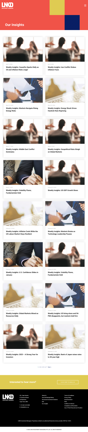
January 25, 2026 (52, 269)
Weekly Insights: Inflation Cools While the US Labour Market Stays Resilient (22, 232)
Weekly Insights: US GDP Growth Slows (63, 190)
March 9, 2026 (51, 146)
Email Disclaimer (68, 399)
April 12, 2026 (9, 64)
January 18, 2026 (10, 310)
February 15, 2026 (10, 228)
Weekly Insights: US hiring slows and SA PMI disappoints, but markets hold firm (63, 314)
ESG (43, 401)
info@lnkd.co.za (25, 407)
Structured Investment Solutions (50, 399)
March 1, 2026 (9, 187)
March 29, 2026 (9, 105)
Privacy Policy (67, 397)
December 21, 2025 (52, 351)
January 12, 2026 (52, 310)
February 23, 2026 (52, 187)
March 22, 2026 (51, 105)
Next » (49, 367)
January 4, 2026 (10, 351)
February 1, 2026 (10, 269)
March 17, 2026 (9, 146)
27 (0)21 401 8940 (25, 405)
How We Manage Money (48, 397)
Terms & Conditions (69, 395)
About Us (44, 395)
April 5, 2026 (51, 64)
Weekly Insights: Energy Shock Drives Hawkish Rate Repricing (62, 109)
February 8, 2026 (52, 228)
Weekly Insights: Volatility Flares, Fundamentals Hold (18, 191)
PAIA (65, 401)
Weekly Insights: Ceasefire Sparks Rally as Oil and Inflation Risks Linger (22, 68)
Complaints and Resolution (70, 406)
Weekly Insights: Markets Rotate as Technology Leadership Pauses (61, 232)
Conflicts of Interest (69, 404)
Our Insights (45, 404)
